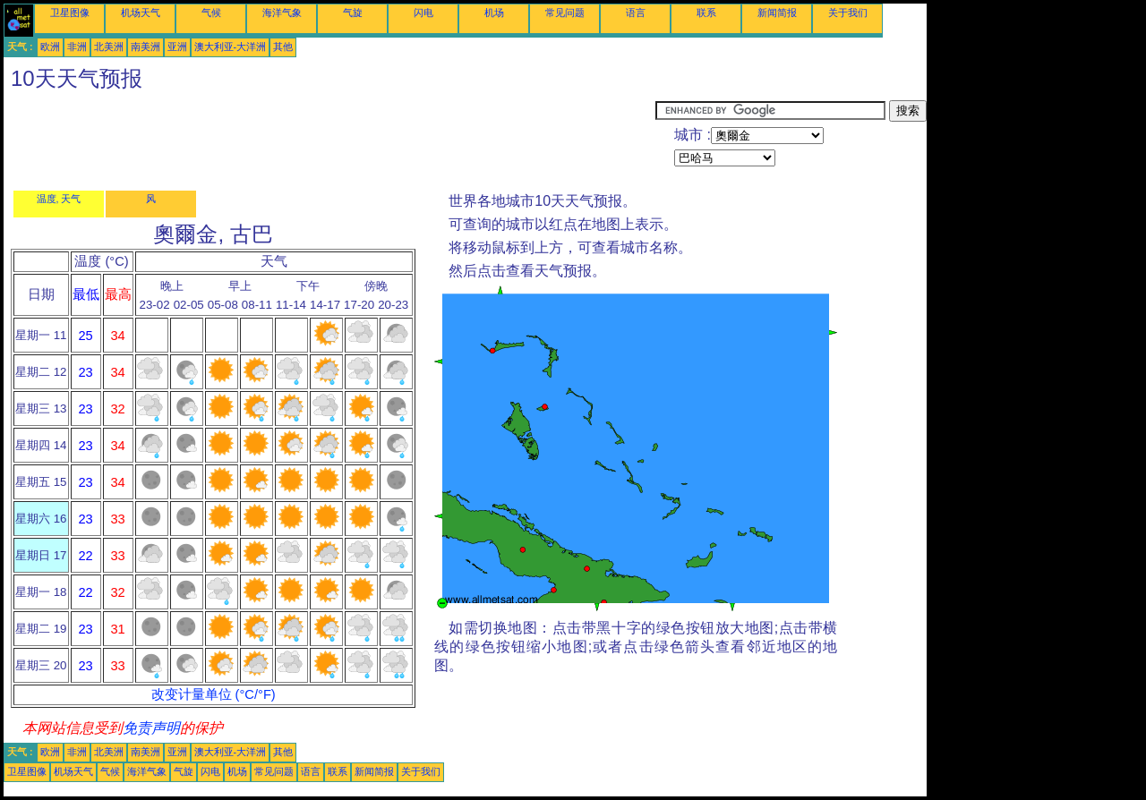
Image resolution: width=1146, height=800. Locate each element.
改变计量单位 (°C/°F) (213, 694)
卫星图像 (70, 12)
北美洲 (109, 46)
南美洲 (145, 46)
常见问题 (565, 12)
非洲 (77, 46)
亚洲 (177, 46)
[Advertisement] (329, 140)
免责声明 (151, 728)
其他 (283, 46)
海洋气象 (282, 12)
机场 (494, 12)
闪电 (423, 12)
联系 (706, 12)
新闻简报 (777, 12)
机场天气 (140, 12)
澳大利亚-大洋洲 (230, 46)
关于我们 (848, 12)
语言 (636, 12)
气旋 (353, 12)
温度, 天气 (59, 198)
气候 (211, 12)
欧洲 (50, 46)
